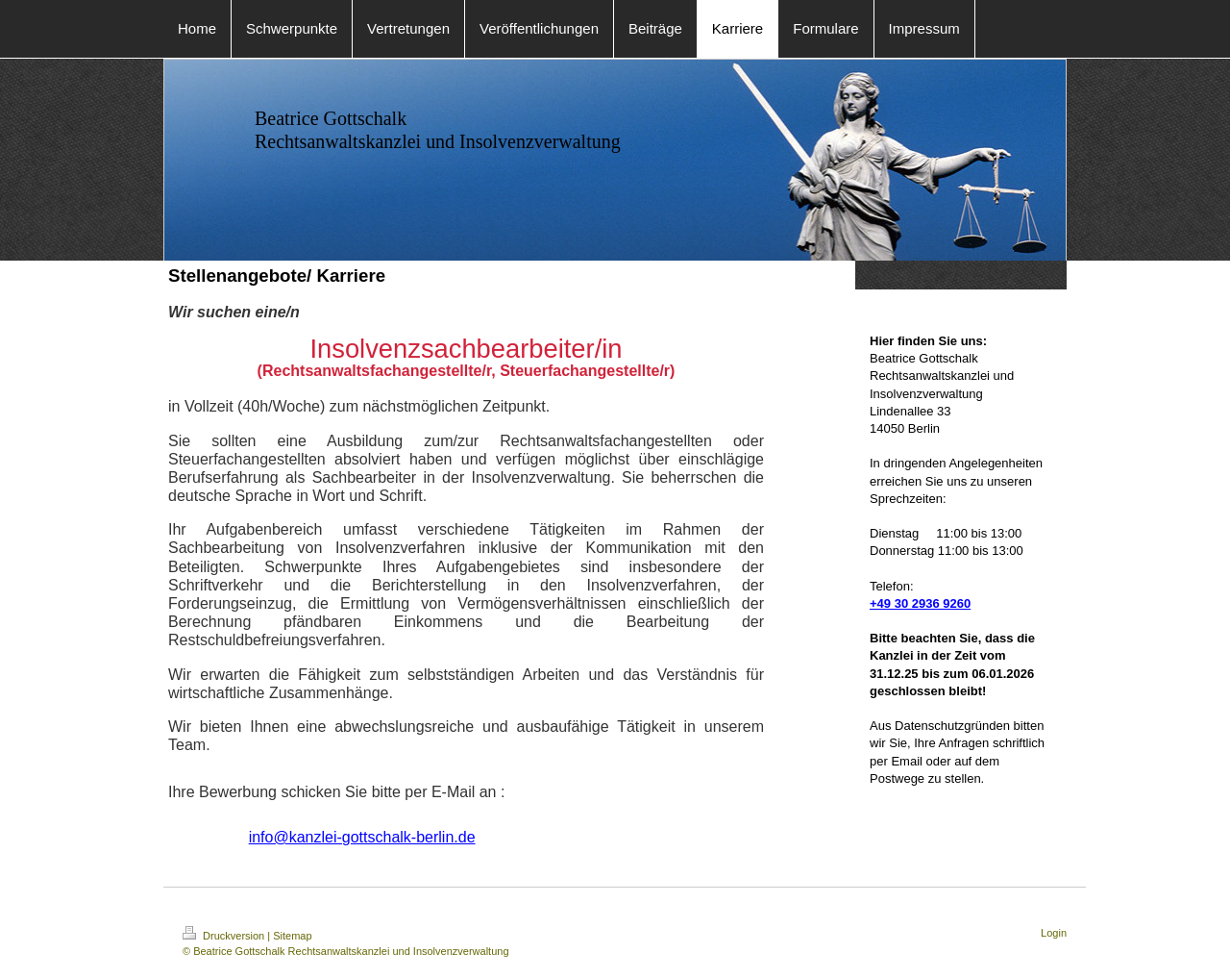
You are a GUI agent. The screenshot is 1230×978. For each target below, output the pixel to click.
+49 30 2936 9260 (920, 603)
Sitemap (292, 935)
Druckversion (225, 935)
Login (1054, 933)
